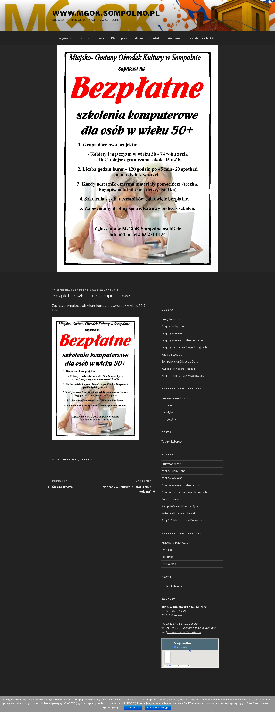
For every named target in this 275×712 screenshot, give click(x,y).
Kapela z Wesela (171, 354)
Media (138, 38)
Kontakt (155, 38)
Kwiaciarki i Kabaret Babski (178, 368)
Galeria (86, 459)
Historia (83, 38)
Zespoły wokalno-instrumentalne (182, 340)
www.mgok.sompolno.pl (106, 13)
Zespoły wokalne (172, 333)
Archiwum (175, 38)
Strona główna (61, 38)
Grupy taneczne (171, 319)
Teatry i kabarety (171, 441)
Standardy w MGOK (202, 38)
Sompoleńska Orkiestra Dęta (179, 361)
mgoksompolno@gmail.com (184, 632)
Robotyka (167, 412)
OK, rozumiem (133, 707)
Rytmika (166, 405)
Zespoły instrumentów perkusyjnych (184, 347)
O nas (100, 38)
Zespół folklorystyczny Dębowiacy (182, 375)
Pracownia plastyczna (175, 398)
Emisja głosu (169, 419)
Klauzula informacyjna (158, 707)
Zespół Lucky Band (173, 326)
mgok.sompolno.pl (105, 290)
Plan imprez (119, 38)
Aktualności (67, 459)
